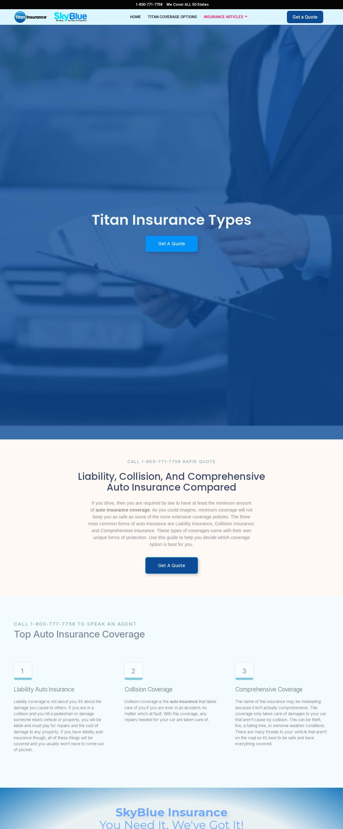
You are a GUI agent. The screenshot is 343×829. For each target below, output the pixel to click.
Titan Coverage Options (175, 17)
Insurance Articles (220, 17)
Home (143, 17)
